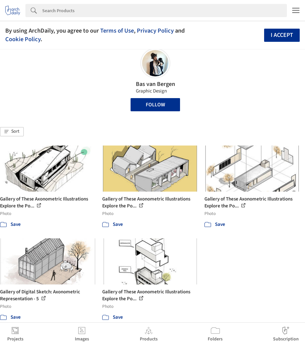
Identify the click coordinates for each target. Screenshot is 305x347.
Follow (155, 104)
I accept (282, 35)
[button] (12, 131)
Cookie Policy (23, 39)
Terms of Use (117, 30)
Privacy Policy (155, 30)
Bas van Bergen (155, 84)
